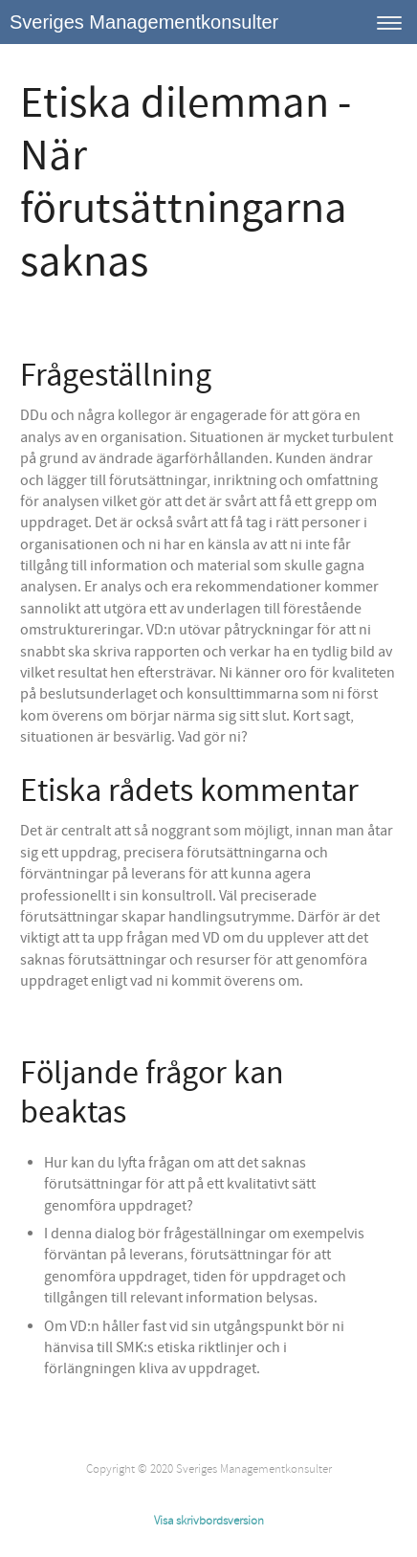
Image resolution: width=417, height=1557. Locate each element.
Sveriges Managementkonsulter (144, 22)
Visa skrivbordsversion (209, 1520)
